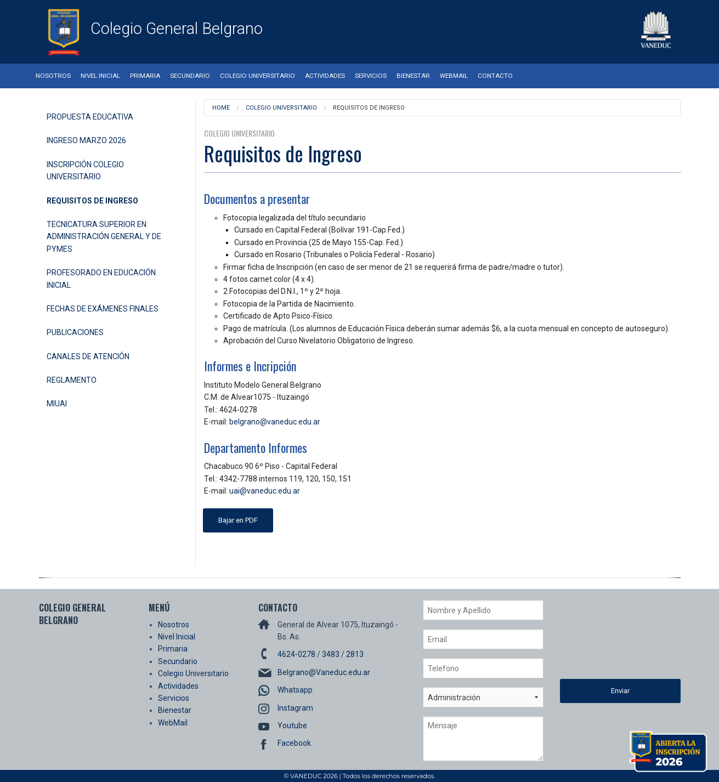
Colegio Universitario (257, 76)
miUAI (57, 403)
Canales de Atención (88, 356)
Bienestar (413, 76)
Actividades (325, 76)
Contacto (495, 76)
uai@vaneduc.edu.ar (264, 490)
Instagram (295, 708)
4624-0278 (296, 654)
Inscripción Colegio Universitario (85, 170)
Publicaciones (75, 332)
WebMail (454, 76)
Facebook (294, 743)
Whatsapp (295, 689)
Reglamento (72, 380)
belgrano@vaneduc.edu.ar (274, 421)
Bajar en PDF (238, 520)
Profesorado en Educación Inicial (101, 278)
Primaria (145, 76)
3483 (330, 654)
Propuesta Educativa (90, 116)
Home (221, 107)
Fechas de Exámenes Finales (102, 308)
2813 (355, 654)
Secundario (190, 76)
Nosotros (53, 76)
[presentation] (605, 639)
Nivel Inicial (100, 76)
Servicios (371, 76)
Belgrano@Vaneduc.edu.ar (324, 672)
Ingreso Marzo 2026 (86, 140)
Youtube (292, 725)
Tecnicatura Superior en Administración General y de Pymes (104, 236)
